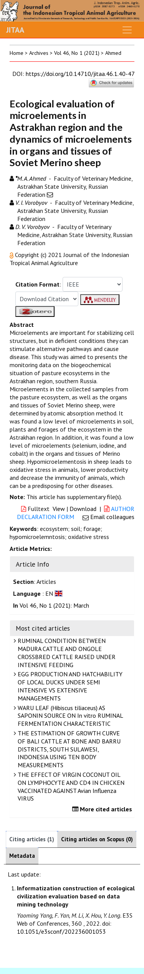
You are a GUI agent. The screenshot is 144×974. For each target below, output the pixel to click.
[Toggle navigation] (127, 30)
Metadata (22, 855)
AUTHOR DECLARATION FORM (75, 513)
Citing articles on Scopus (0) (97, 839)
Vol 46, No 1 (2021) (76, 52)
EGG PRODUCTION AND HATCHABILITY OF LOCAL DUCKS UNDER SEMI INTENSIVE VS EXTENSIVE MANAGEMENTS (69, 686)
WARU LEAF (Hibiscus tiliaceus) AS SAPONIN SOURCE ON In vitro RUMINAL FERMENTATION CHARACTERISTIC (69, 716)
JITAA (15, 30)
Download (83, 509)
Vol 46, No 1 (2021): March (54, 605)
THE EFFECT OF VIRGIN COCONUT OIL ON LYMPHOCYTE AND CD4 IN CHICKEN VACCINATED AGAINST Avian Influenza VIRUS (70, 786)
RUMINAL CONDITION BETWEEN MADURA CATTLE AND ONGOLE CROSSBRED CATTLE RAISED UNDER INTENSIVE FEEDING (66, 652)
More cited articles (103, 809)
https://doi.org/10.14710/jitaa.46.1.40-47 (80, 73)
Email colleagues (112, 517)
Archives (38, 52)
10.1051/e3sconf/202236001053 (61, 931)
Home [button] (16, 52)
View (59, 509)
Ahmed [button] (113, 52)
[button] (12, 255)
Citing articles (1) (31, 839)
